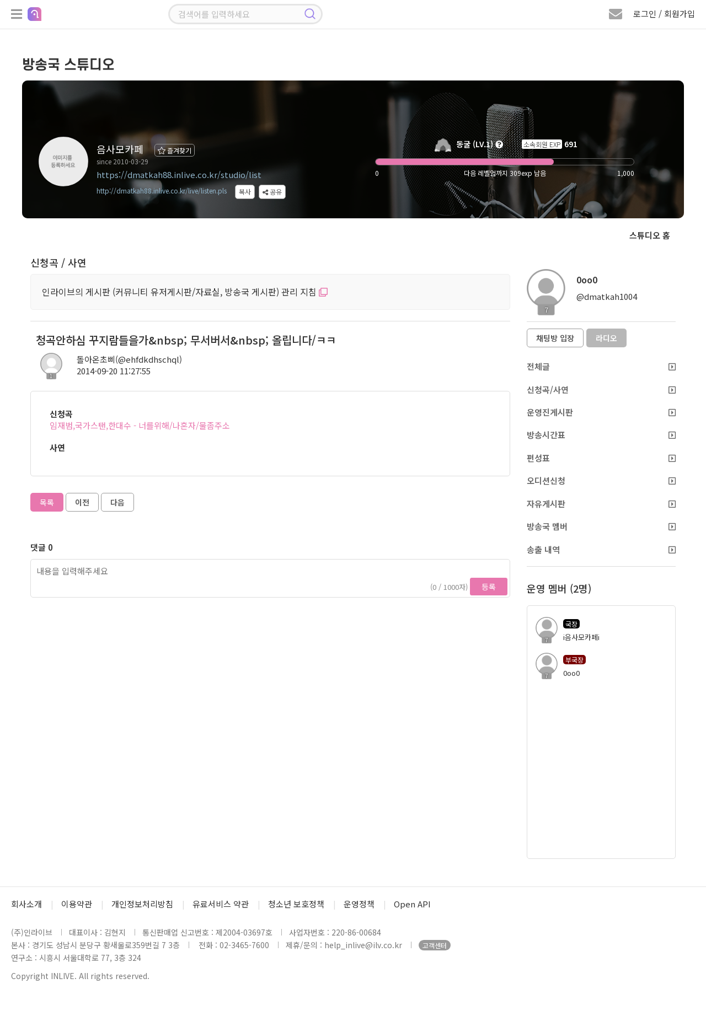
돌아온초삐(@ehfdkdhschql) (129, 359)
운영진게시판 (601, 412)
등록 (489, 586)
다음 (117, 502)
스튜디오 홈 (649, 235)
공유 (272, 191)
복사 (245, 191)
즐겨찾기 (174, 150)
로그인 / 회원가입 (664, 13)
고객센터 (434, 945)
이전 (82, 502)
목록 (47, 502)
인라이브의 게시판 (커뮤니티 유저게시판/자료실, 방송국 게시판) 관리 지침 (185, 291)
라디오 (606, 337)
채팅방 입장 (555, 337)
